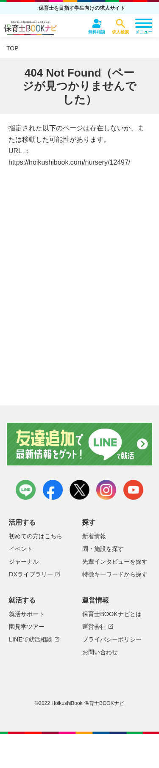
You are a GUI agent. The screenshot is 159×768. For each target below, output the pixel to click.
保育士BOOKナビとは (112, 614)
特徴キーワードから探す (115, 574)
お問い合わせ (100, 652)
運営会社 (94, 626)
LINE (26, 490)
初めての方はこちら (35, 536)
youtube (133, 490)
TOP (12, 48)
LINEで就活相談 (30, 639)
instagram (106, 490)
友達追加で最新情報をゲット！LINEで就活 (79, 444)
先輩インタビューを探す (115, 561)
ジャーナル (24, 561)
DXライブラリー (31, 574)
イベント (21, 548)
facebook (53, 490)
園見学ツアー (27, 626)
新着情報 (94, 536)
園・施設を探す (103, 548)
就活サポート (27, 614)
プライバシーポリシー (112, 639)
